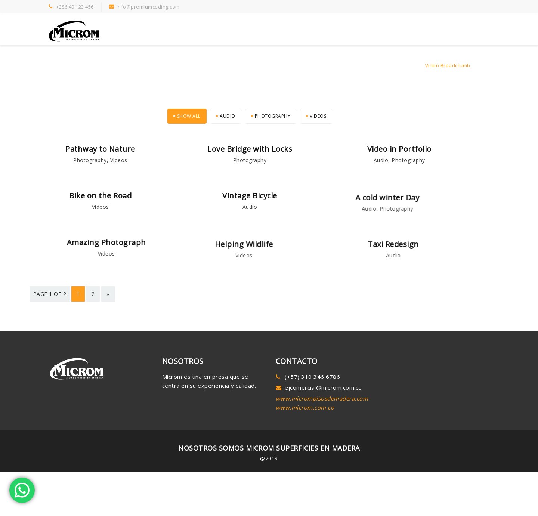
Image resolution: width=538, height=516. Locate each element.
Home (413, 65)
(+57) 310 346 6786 (312, 388)
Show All (189, 116)
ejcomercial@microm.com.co (323, 399)
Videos (318, 116)
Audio (227, 116)
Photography (273, 116)
